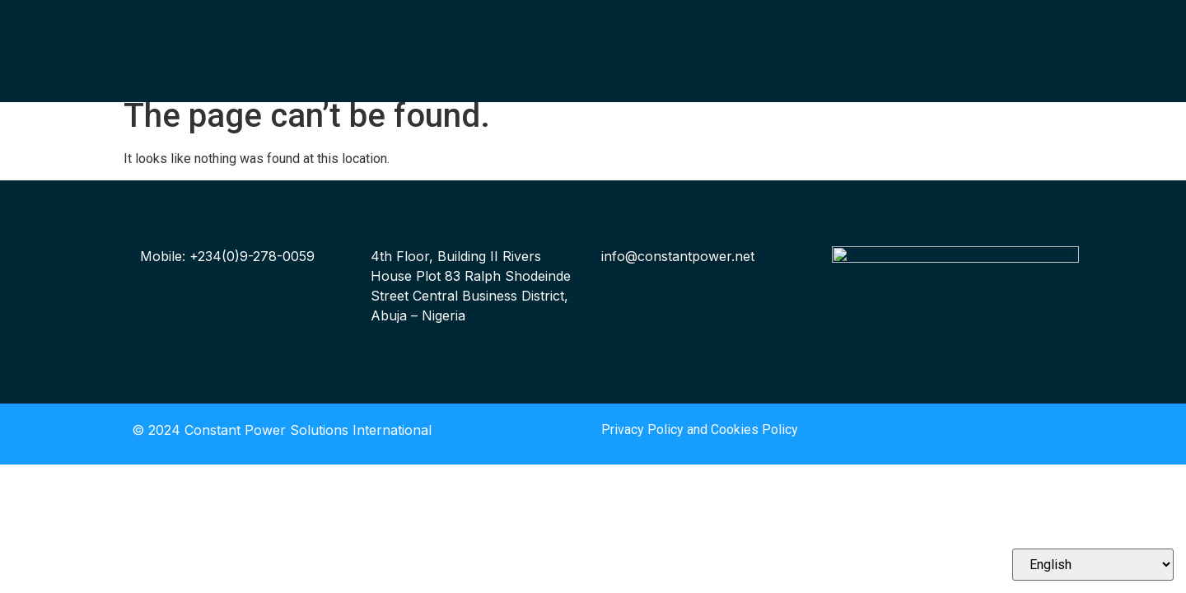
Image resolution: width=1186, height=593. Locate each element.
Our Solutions (435, 45)
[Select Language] (1093, 565)
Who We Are (431, 24)
